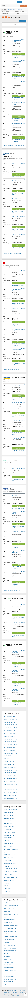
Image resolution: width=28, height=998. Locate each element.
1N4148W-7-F (7, 934)
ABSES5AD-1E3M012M (10, 809)
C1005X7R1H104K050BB (11, 905)
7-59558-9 (14, 495)
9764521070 (15, 572)
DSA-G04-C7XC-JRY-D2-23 (11, 798)
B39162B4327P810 (9, 857)
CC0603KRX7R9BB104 (10, 951)
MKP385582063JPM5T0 (10, 725)
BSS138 (6, 953)
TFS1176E (7, 891)
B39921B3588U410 (9, 812)
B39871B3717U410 (9, 880)
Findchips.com (2, 2)
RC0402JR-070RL (9, 922)
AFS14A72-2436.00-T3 (10, 826)
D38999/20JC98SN (9, 761)
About (15, 990)
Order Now (18, 209)
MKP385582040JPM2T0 (10, 733)
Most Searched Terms (21, 990)
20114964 (14, 271)
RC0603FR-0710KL (9, 956)
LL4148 (6, 984)
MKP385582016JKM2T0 (10, 750)
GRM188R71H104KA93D (10, 925)
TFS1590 (6, 866)
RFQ (18, 283)
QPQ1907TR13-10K (9, 888)
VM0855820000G (16, 438)
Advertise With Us (16, 995)
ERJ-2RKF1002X (8, 965)
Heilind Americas (14, 379)
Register (19, 2)
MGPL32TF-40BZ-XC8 (10, 795)
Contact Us (10, 990)
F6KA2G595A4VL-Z (9, 854)
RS (14, 265)
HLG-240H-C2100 (9, 908)
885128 (6, 886)
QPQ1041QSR (8, 874)
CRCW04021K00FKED (10, 928)
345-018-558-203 (16, 216)
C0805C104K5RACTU (10, 931)
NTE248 (6, 903)
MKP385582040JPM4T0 (10, 716)
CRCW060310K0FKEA (10, 920)
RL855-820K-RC (16, 468)
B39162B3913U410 (9, 815)
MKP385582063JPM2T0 (10, 739)
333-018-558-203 (16, 234)
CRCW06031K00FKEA (10, 967)
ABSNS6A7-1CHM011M (10, 871)
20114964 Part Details (18, 285)
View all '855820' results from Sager (11, 590)
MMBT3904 (7, 911)
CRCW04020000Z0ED (10, 948)
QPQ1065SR (7, 860)
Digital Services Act (7, 994)
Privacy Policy (14, 992)
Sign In (25, 2)
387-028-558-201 (16, 198)
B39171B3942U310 (9, 846)
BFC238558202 (8, 756)
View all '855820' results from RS (11, 369)
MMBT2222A (7, 959)
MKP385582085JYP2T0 (10, 792)
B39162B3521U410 (9, 821)
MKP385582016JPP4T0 (10, 753)
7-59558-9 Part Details (18, 508)
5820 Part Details (16, 176)
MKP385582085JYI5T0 (10, 747)
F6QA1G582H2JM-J (9, 832)
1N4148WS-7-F (8, 942)
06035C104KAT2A (9, 976)
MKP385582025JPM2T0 (10, 730)
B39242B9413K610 (9, 818)
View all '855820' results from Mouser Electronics (12, 254)
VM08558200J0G (16, 420)
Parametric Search (6, 992)
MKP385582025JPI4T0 (10, 742)
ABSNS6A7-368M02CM (10, 869)
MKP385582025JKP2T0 (10, 719)
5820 (13, 163)
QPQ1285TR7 (7, 852)
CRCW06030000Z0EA (10, 945)
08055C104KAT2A (9, 962)
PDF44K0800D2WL (9, 764)
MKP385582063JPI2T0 (10, 722)
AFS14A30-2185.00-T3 (10, 863)
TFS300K (6, 840)
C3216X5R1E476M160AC (11, 914)
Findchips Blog (13, 2)
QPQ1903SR (7, 829)
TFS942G (6, 883)
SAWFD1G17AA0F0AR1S (11, 849)
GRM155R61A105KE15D (10, 970)
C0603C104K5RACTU (10, 939)
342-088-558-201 (16, 180)
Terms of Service (21, 992)
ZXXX (5, 917)
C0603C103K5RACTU (10, 979)
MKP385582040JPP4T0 (10, 744)
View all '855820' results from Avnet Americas (13, 145)
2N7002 (6, 973)
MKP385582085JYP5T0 (10, 727)
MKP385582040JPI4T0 (10, 736)
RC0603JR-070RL (9, 982)
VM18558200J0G (16, 385)
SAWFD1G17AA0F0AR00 (11, 877)
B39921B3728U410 (9, 838)
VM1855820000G (16, 403)
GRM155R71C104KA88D (10, 936)
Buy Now (18, 53)
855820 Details (23, 20)
